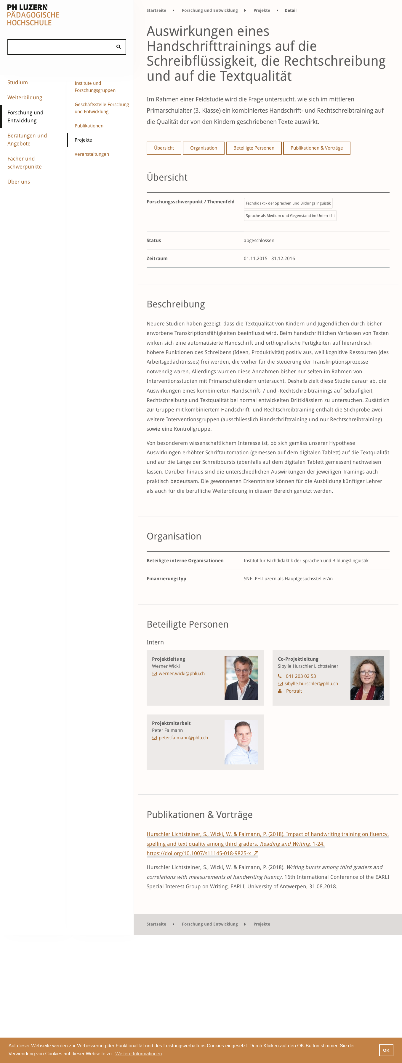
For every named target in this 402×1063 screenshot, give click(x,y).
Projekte (83, 140)
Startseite (156, 10)
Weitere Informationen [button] (138, 1053)
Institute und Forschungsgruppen (95, 86)
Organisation (203, 148)
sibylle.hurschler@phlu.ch (311, 683)
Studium (17, 82)
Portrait (293, 691)
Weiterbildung (24, 97)
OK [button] (386, 1050)
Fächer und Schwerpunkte (24, 162)
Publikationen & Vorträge (317, 148)
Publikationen (89, 126)
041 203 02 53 (301, 676)
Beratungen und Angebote (27, 139)
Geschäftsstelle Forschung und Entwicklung (102, 108)
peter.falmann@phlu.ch (183, 737)
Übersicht (164, 148)
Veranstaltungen (92, 154)
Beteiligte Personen (253, 148)
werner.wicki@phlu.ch (182, 673)
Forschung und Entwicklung (25, 116)
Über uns (18, 182)
